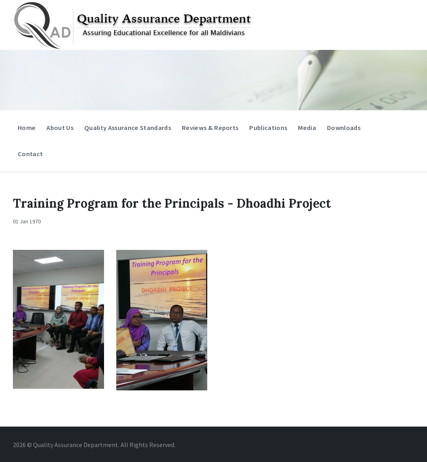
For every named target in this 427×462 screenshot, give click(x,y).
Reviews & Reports (210, 128)
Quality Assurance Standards (127, 128)
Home (26, 128)
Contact (30, 154)
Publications (268, 128)
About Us (59, 128)
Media (307, 129)
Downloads (343, 128)
